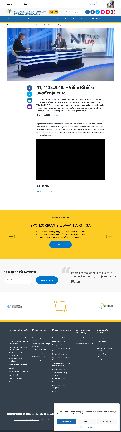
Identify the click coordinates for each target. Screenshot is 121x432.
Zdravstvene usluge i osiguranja (60, 369)
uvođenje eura (46, 191)
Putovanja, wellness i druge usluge (60, 382)
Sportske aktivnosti (16, 374)
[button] (11, 234)
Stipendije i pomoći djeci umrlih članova (61, 360)
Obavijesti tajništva (16, 378)
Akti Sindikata (102, 340)
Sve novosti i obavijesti (17, 333)
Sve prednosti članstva (61, 333)
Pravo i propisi (33, 19)
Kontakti (100, 356)
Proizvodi (56, 378)
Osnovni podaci (103, 333)
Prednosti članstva (52, 19)
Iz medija (25, 25)
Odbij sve (87, 422)
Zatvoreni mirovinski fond (62, 350)
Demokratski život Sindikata (15, 355)
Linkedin (29, 100)
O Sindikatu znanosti (99, 19)
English (113, 12)
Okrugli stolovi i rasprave (18, 367)
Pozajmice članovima (60, 340)
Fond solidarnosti (59, 337)
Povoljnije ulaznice (59, 374)
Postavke (107, 422)
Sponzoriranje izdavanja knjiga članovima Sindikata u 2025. (60, 231)
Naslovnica (11, 25)
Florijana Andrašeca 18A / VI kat (26, 415)
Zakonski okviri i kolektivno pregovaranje (19, 344)
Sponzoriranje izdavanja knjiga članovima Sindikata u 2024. (60, 234)
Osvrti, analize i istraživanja (75, 19)
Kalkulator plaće (38, 352)
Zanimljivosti (13, 371)
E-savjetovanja (38, 349)
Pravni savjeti (37, 356)
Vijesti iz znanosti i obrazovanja (16, 350)
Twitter (97, 12)
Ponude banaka (58, 365)
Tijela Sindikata (103, 337)
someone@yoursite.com (29, 106)
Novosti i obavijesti (15, 19)
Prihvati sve (66, 422)
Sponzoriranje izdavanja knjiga (60, 225)
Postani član (22, 4)
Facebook (92, 12)
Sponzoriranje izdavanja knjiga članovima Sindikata (60, 237)
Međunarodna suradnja (18, 360)
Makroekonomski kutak (84, 339)
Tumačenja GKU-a (39, 345)
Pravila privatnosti (89, 427)
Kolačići (79, 427)
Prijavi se (10, 4)
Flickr (103, 12)
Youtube (108, 12)
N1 (37, 191)
